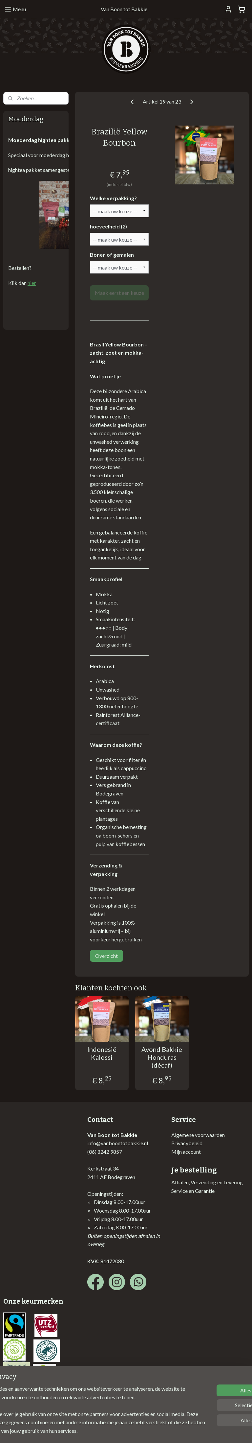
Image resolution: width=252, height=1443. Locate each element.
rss (120, 1431)
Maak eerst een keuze (119, 293)
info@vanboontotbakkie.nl (117, 1143)
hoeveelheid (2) (108, 226)
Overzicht (106, 956)
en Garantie (201, 1191)
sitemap (108, 1431)
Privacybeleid (186, 1143)
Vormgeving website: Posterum (38, 1401)
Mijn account (186, 1151)
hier (32, 283)
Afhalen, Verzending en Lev (201, 1182)
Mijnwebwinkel (196, 1431)
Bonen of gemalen (112, 254)
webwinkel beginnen (142, 1431)
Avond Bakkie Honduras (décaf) (162, 1057)
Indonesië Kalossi (101, 1053)
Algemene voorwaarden (198, 1135)
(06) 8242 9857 (104, 1151)
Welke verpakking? (113, 198)
